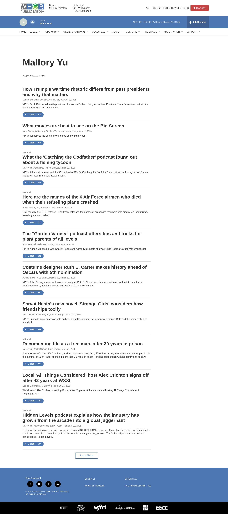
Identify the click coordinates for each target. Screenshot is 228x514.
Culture (131, 32)
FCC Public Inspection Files (138, 486)
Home (23, 32)
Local (33, 32)
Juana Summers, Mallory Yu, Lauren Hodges (44, 314)
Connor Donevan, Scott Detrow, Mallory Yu (43, 99)
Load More (86, 455)
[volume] (32, 22)
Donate (201, 8)
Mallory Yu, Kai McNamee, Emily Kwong (42, 349)
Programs (150, 32)
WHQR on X (131, 479)
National (27, 152)
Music (115, 32)
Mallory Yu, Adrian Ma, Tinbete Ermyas (41, 168)
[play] (23, 22)
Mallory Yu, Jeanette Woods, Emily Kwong (43, 426)
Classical (98, 32)
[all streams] (198, 22)
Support (192, 32)
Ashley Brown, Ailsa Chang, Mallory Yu (41, 277)
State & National (74, 32)
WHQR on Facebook (94, 486)
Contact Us (90, 479)
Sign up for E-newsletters (171, 8)
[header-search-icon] (148, 8)
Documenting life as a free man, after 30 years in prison (83, 343)
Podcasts (50, 32)
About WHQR (172, 32)
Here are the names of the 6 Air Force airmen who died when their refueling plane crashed (82, 199)
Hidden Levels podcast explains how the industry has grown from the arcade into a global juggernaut (81, 417)
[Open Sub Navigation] (39, 32)
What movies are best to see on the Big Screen (73, 125)
